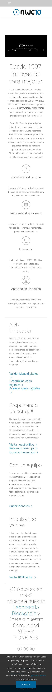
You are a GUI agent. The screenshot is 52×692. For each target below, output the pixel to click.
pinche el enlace (38, 675)
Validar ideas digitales (23, 375)
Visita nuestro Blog (24, 444)
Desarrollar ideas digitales (20, 383)
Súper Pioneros (22, 506)
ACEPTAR (25, 684)
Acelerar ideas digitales (24, 390)
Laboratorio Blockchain (25, 610)
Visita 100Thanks (24, 577)
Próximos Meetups (24, 448)
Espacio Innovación (25, 452)
